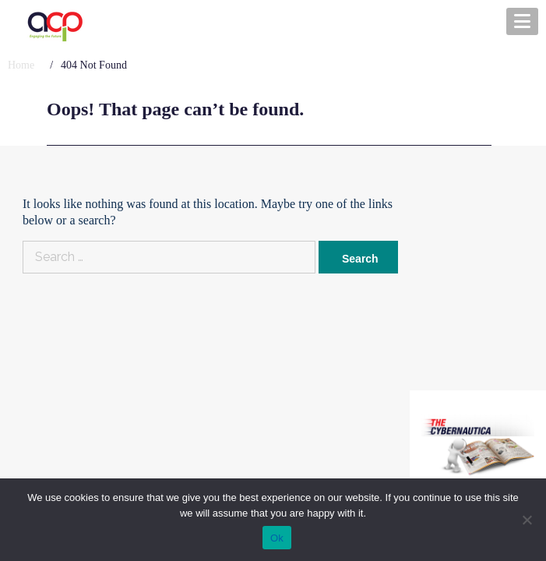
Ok (277, 538)
